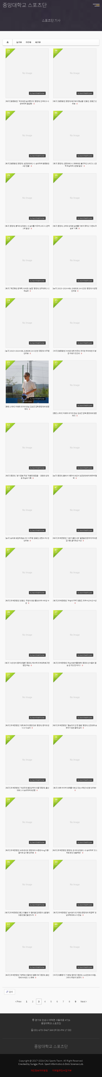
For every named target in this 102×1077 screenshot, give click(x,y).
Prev (18, 1001)
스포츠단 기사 (51, 20)
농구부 (19, 42)
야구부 (28, 42)
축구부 (38, 42)
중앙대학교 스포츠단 (24, 5)
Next (84, 1001)
